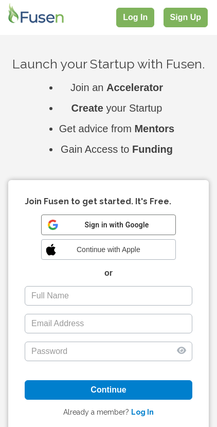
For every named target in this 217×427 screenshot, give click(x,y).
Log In (135, 17)
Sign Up (185, 17)
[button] (108, 249)
